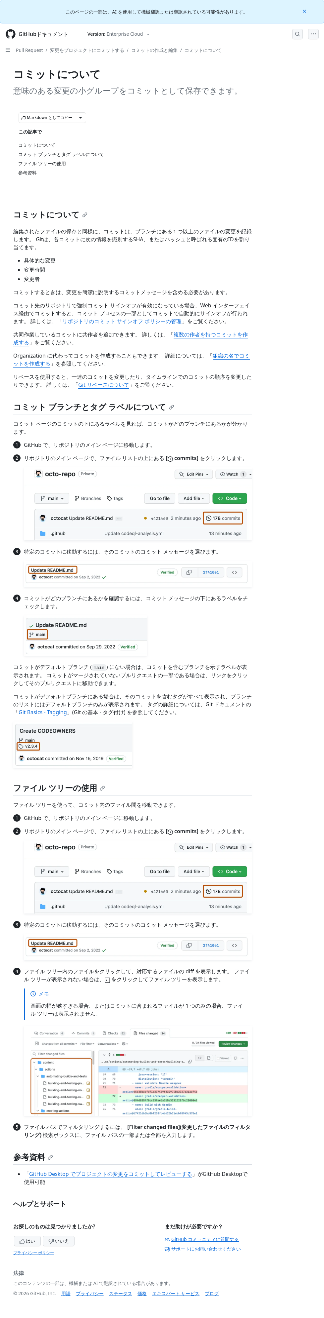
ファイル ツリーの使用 (59, 787)
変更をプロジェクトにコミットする (87, 50)
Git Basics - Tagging (43, 712)
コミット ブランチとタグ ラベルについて (93, 406)
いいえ (58, 1241)
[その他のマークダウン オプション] (80, 117)
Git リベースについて (103, 384)
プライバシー (90, 1293)
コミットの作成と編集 (154, 50)
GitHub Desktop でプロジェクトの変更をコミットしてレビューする (110, 1174)
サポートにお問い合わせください (203, 1249)
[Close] (305, 11)
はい (27, 1241)
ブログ (212, 1293)
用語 (66, 1293)
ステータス (120, 1293)
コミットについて (203, 50)
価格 (142, 1293)
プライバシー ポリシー (33, 1253)
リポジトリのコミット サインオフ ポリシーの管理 (122, 321)
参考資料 (33, 1156)
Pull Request (29, 50)
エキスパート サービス (176, 1293)
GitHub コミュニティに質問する (202, 1239)
